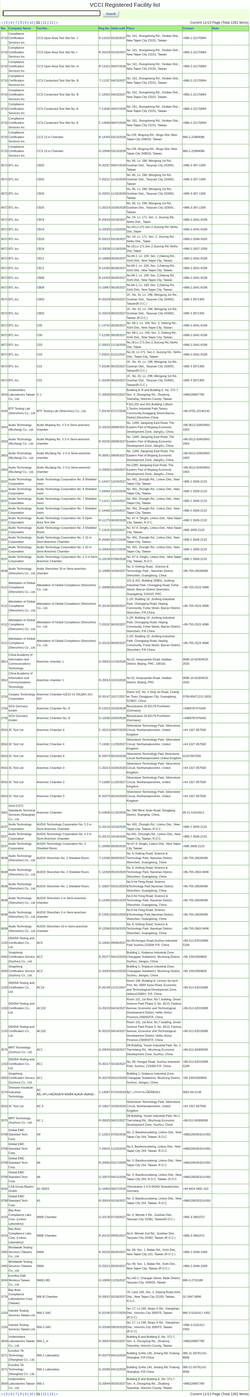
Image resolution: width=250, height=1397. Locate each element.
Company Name (19, 28)
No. (3, 28)
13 (51, 22)
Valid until (118, 28)
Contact (188, 28)
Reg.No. (104, 28)
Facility (42, 28)
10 (31, 22)
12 (45, 22)
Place (131, 28)
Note (215, 28)
